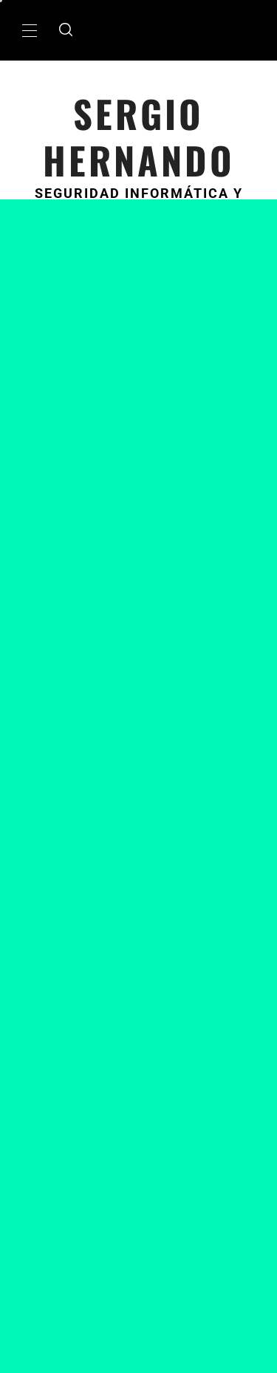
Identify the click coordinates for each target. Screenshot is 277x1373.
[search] (65, 30)
